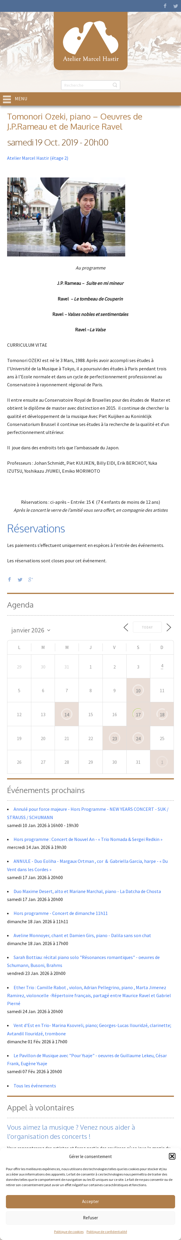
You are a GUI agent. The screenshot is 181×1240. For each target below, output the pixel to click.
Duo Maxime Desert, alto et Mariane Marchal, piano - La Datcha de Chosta (87, 891)
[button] (172, 1156)
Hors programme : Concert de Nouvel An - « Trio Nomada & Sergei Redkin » (88, 839)
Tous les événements (35, 1086)
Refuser (90, 1217)
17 (138, 715)
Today (147, 627)
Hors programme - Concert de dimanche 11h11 (61, 913)
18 (162, 715)
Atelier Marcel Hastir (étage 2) (37, 158)
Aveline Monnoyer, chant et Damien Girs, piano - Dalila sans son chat (82, 935)
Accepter (90, 1201)
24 (138, 739)
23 (114, 739)
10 (138, 691)
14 (66, 715)
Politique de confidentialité (107, 1231)
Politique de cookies (69, 1231)
